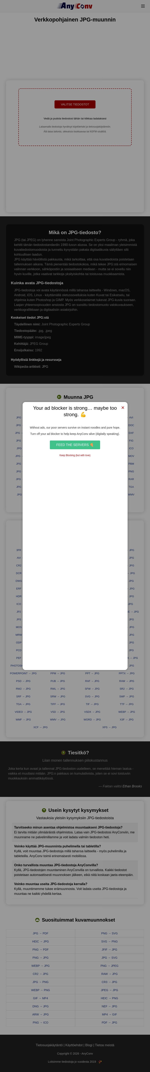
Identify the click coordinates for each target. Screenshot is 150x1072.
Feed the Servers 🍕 (75, 445)
